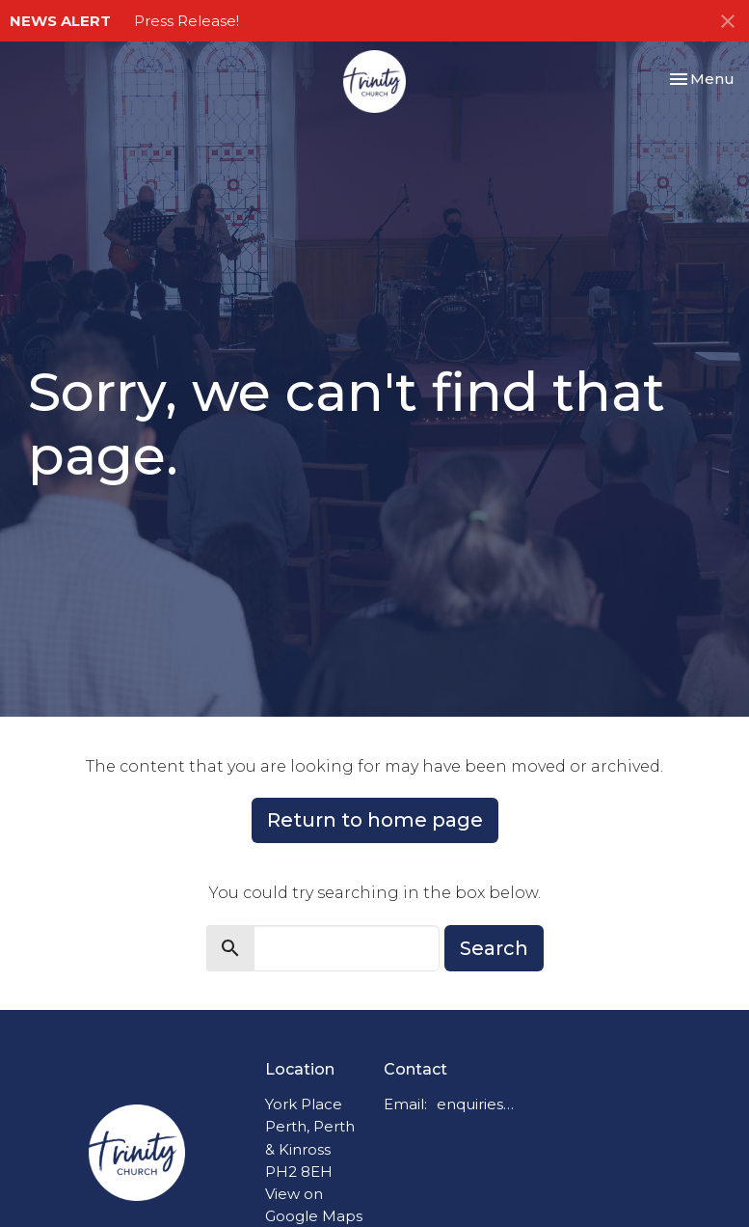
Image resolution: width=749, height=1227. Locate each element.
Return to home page (375, 820)
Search (494, 948)
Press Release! (186, 21)
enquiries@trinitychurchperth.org (479, 1104)
